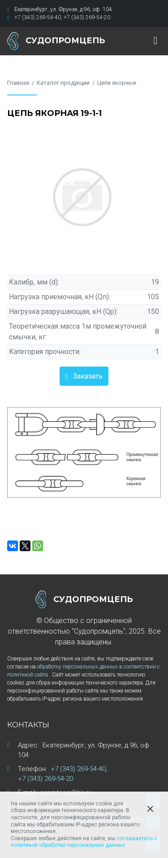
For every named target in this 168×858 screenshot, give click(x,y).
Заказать (88, 376)
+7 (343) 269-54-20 (87, 17)
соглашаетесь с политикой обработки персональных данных (84, 842)
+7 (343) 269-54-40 (37, 17)
